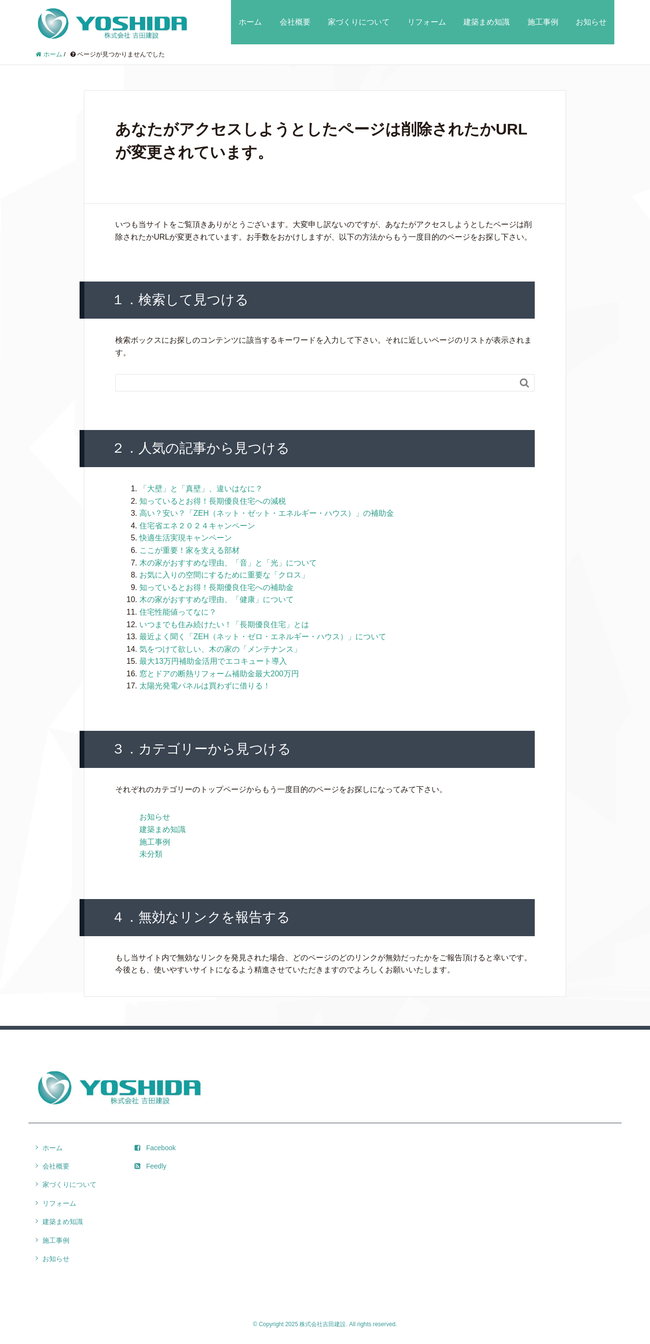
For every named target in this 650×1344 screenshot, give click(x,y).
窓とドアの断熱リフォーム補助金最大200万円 (219, 674)
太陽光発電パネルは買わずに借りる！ (205, 686)
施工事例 (543, 22)
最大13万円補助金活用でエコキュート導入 (213, 661)
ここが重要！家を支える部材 (189, 550)
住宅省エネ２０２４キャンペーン (197, 526)
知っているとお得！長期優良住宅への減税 (212, 501)
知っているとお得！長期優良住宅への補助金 (216, 587)
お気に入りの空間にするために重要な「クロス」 (224, 575)
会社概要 (295, 22)
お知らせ (591, 22)
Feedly (150, 1166)
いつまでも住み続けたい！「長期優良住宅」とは (224, 624)
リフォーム (426, 22)
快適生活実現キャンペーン (185, 538)
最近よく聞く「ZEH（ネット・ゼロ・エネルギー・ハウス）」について (262, 636)
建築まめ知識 (486, 22)
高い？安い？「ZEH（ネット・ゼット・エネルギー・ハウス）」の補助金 (266, 513)
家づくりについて (359, 22)
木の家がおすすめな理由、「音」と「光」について (228, 563)
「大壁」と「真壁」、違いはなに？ (201, 488)
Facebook (155, 1148)
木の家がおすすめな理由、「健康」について (216, 599)
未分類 (150, 854)
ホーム (250, 22)
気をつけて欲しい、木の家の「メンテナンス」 (220, 649)
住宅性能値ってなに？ (178, 612)
